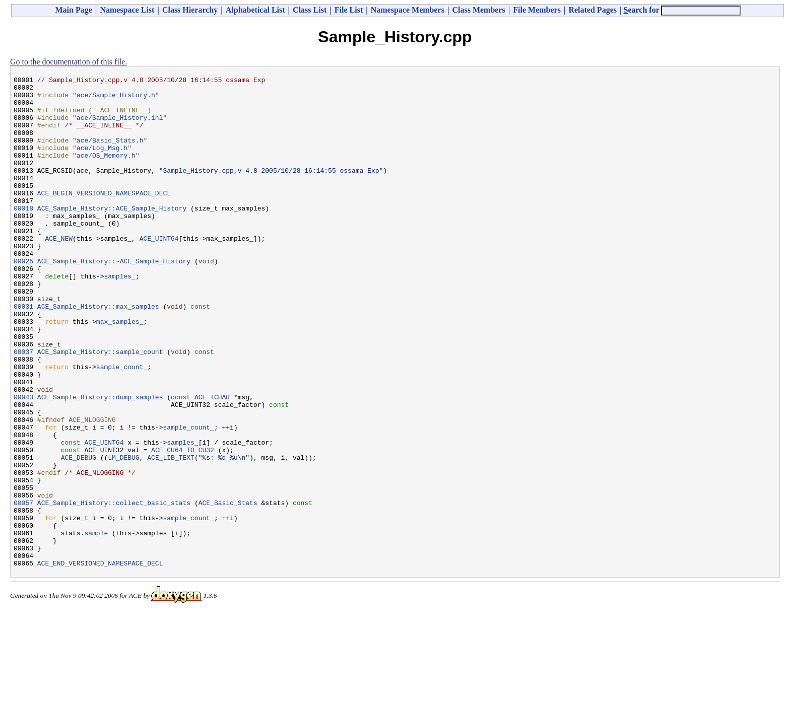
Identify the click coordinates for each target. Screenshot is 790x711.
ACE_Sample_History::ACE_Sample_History (111, 235)
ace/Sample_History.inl (120, 126)
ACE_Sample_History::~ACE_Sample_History (113, 298)
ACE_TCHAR (212, 461)
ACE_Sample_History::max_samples (98, 353)
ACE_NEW (59, 271)
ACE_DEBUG (78, 534)
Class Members (478, 10)
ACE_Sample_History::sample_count (100, 407)
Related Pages (592, 10)
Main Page (73, 10)
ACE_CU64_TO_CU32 (182, 525)
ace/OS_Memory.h (106, 171)
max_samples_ (120, 371)
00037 (23, 407)
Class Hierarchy (190, 10)
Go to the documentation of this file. (68, 61)
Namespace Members (407, 10)
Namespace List (127, 10)
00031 (23, 353)
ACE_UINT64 (159, 271)
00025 (23, 298)
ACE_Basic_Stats (228, 588)
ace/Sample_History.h (116, 99)
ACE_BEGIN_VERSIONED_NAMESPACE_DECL (104, 217)
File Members (537, 10)
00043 (23, 461)
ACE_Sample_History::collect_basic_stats (113, 588)
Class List (309, 10)
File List (349, 10)
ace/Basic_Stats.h (110, 153)
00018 (23, 235)
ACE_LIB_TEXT (170, 534)
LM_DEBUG (123, 534)
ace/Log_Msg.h (102, 162)
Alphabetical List (255, 10)
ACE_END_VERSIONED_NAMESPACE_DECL (100, 661)
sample (96, 624)
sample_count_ (121, 425)
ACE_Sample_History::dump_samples (100, 461)
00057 (23, 588)
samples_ (119, 316)
